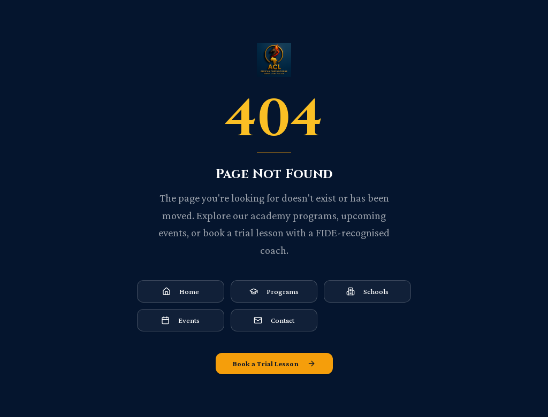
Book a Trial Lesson (274, 363)
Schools (367, 291)
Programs (274, 291)
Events (180, 320)
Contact (274, 320)
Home (180, 291)
